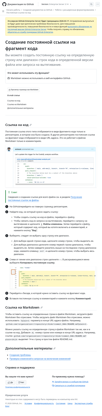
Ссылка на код (18, 125)
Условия (28, 403)
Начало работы (13, 10)
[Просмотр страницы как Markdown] (23, 90)
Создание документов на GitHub (37, 10)
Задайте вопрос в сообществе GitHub (70, 381)
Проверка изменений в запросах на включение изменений (40, 358)
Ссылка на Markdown (24, 307)
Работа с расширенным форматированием (74, 10)
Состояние (60, 403)
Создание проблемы (20, 355)
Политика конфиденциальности (17, 387)
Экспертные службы (84, 403)
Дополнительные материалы (30, 348)
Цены (70, 403)
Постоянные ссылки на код (18, 12)
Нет (21, 382)
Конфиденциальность (44, 403)
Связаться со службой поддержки (68, 385)
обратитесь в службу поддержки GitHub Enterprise (30, 32)
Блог (7, 406)
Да (10, 382)
